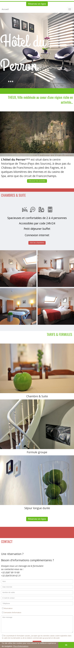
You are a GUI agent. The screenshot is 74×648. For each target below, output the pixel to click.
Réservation (7, 608)
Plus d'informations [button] (20, 646)
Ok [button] (66, 645)
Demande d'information (11, 612)
